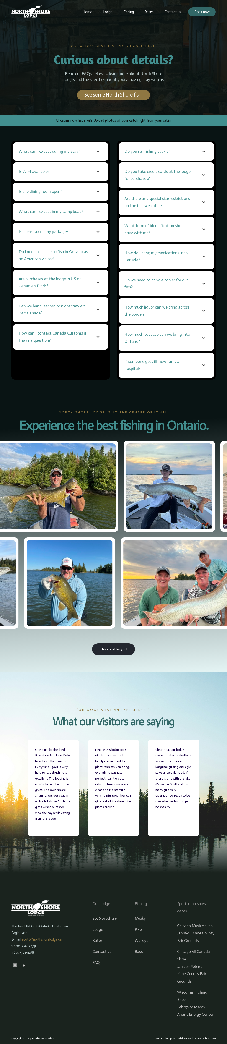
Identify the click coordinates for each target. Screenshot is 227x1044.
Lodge (108, 12)
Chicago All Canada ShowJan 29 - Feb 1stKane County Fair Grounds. (193, 966)
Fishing (129, 12)
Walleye (141, 940)
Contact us (173, 12)
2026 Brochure (104, 918)
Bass (139, 951)
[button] (60, 151)
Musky (140, 918)
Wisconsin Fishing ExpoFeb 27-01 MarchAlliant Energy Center (195, 1003)
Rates (149, 12)
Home (87, 12)
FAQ (96, 962)
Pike (138, 929)
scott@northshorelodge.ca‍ (41, 939)
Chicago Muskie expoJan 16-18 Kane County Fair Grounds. (195, 933)
